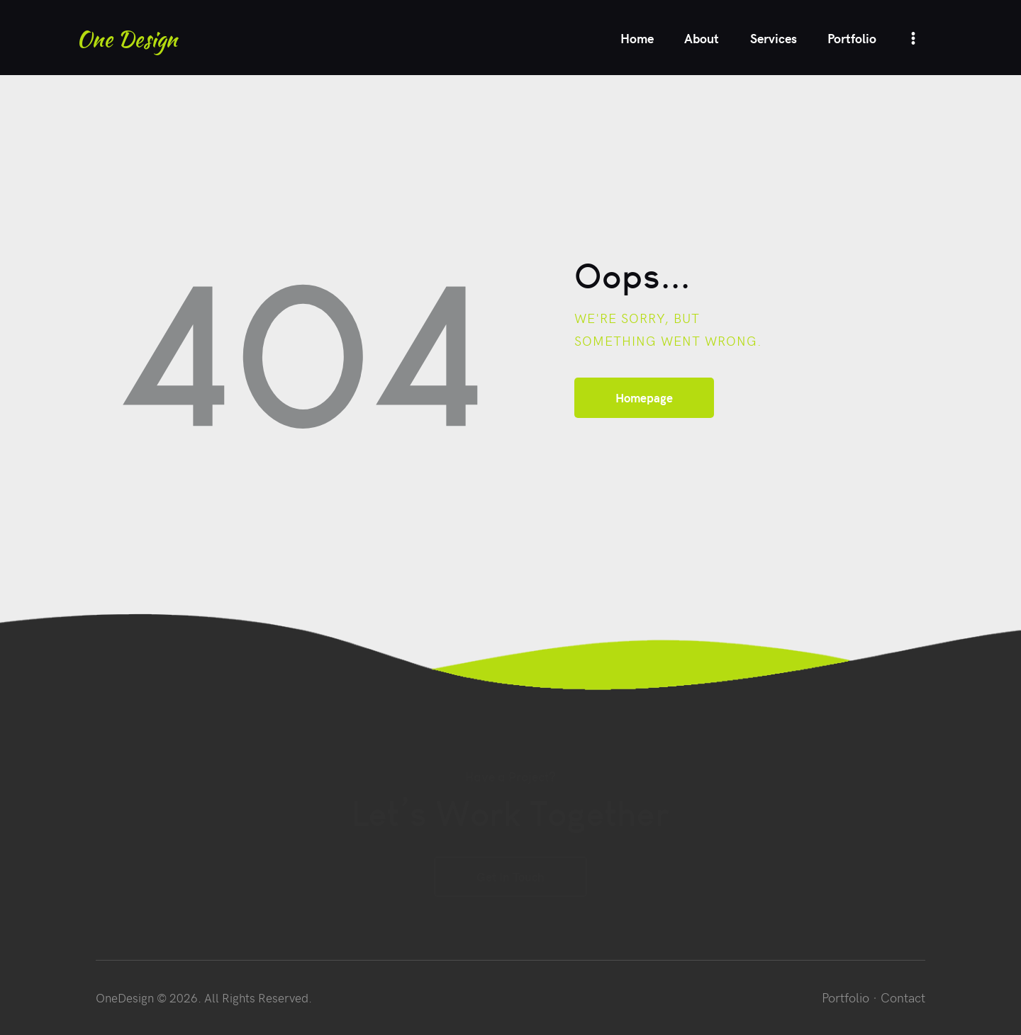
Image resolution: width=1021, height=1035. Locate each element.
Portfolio (845, 997)
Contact (903, 997)
